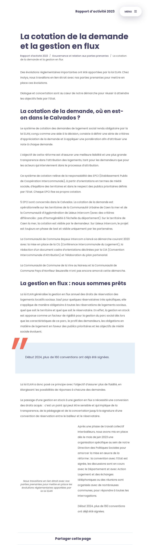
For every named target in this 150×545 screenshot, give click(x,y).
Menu (131, 12)
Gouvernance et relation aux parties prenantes (80, 56)
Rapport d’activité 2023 (34, 56)
